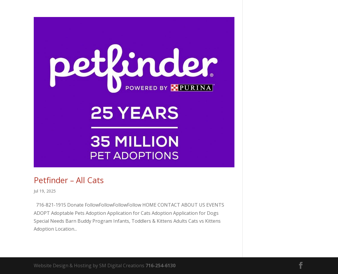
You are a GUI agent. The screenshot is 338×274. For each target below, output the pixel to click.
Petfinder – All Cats (69, 180)
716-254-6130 (160, 265)
